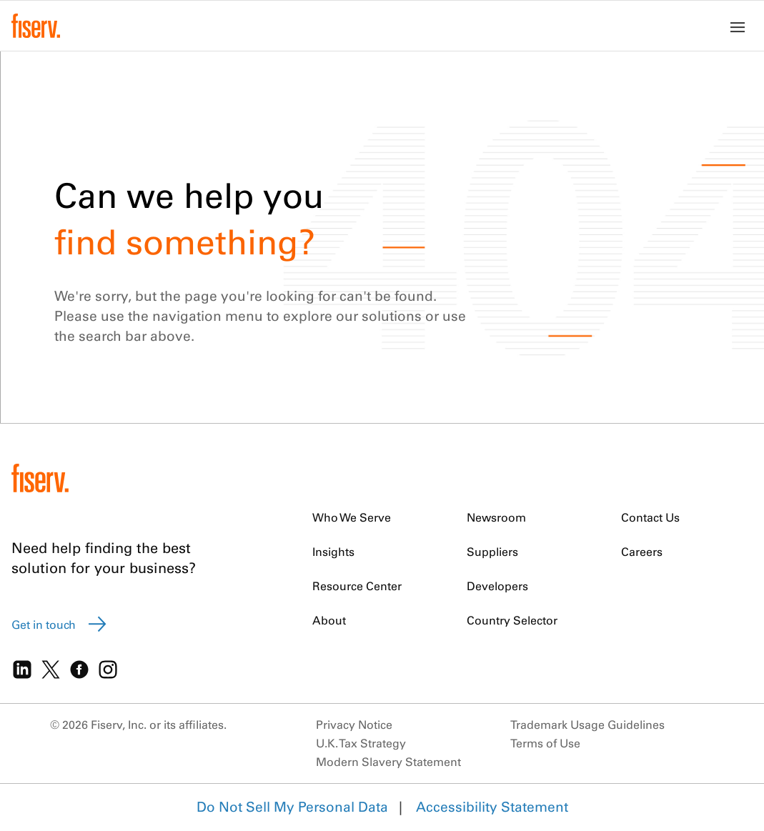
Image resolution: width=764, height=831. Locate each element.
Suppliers (492, 551)
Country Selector (512, 620)
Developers (497, 586)
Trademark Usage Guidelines (587, 724)
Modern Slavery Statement (388, 762)
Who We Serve (351, 517)
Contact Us (650, 517)
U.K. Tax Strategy (361, 743)
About (329, 620)
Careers (642, 551)
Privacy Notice (354, 724)
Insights (333, 551)
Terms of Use (545, 743)
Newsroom (496, 517)
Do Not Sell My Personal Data (292, 806)
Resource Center (357, 586)
